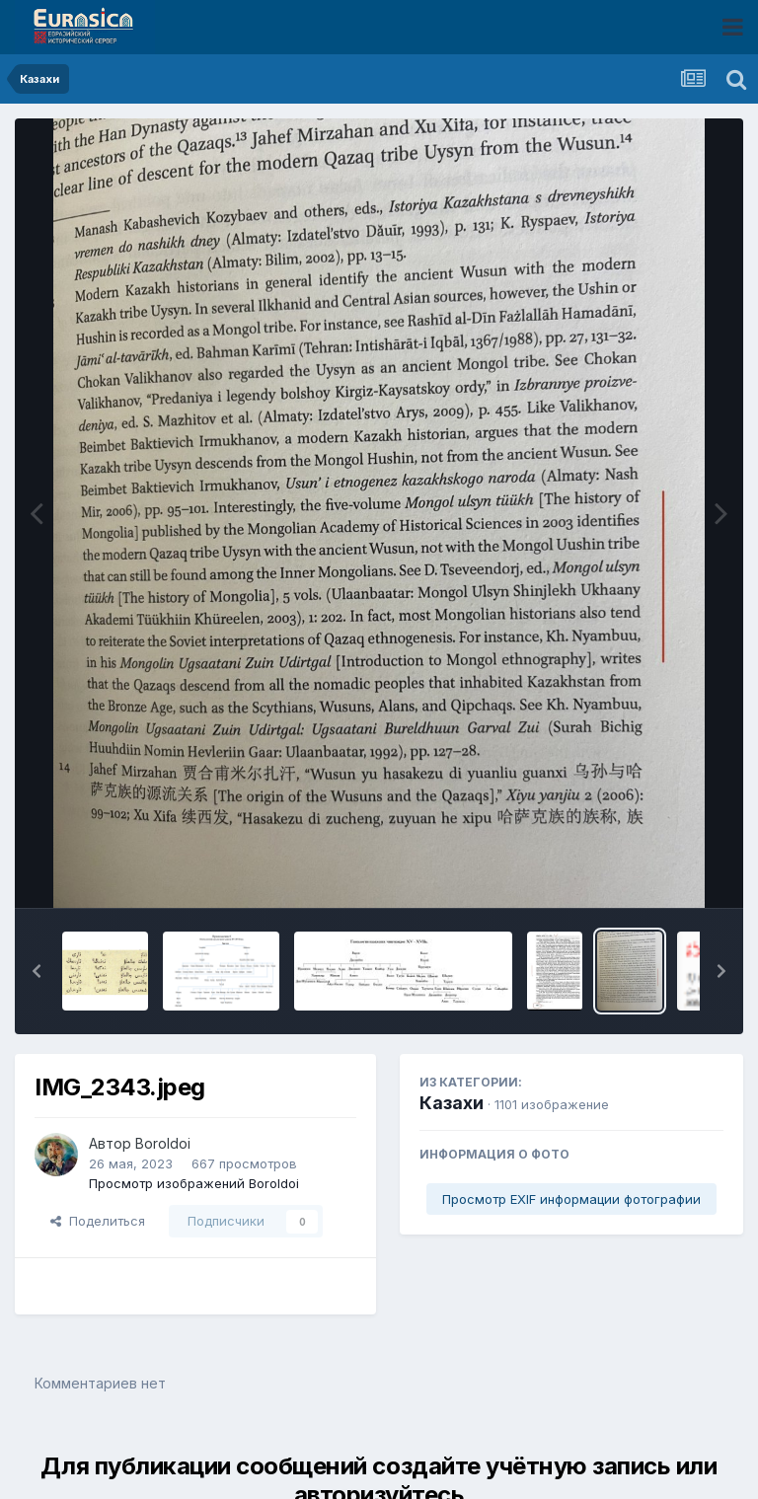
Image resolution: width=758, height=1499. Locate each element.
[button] (36, 971)
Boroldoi (162, 1143)
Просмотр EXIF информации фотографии (571, 1199)
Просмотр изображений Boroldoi (194, 1183)
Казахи (451, 1102)
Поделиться (97, 1221)
